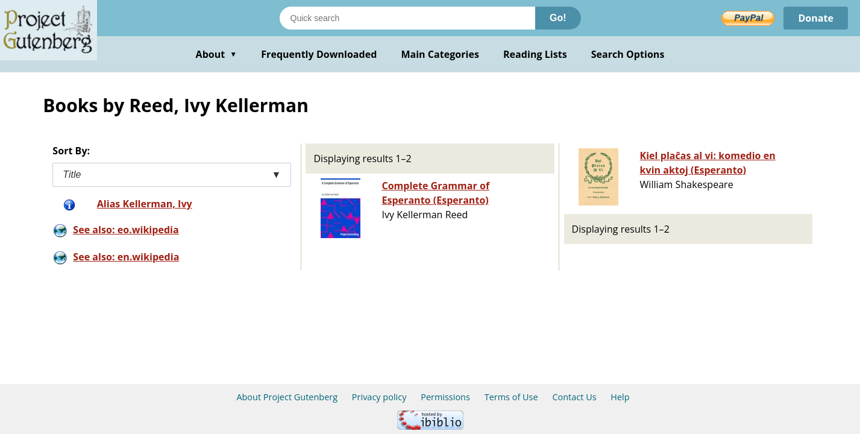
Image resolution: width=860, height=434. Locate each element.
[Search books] (407, 18)
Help (619, 397)
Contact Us (574, 397)
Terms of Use (511, 397)
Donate (815, 18)
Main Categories (440, 54)
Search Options (628, 54)
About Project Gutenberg (286, 397)
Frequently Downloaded (319, 54)
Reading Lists (535, 54)
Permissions (445, 397)
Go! (558, 18)
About (216, 54)
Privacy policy (379, 397)
